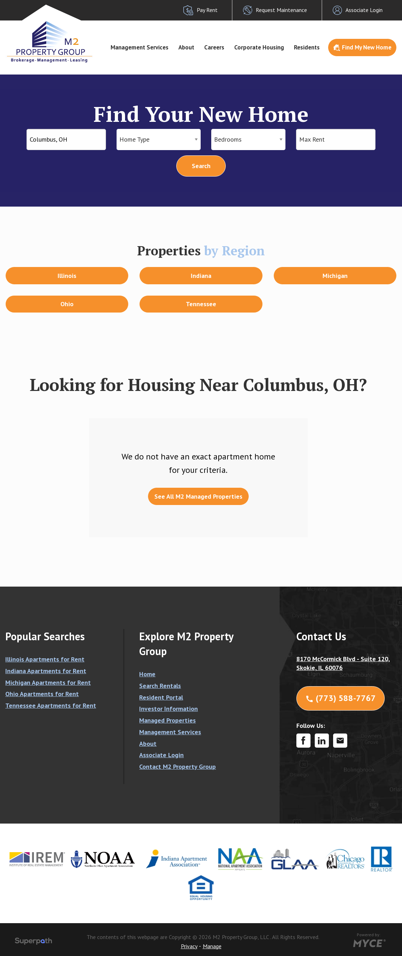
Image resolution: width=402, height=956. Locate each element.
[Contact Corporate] (340, 741)
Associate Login (161, 755)
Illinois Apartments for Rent (44, 659)
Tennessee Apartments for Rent (50, 705)
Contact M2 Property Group (177, 766)
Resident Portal (161, 697)
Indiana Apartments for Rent (45, 671)
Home (147, 674)
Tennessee (201, 304)
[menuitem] (139, 47)
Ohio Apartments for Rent (42, 694)
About (186, 47)
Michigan (335, 276)
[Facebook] (303, 741)
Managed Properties (167, 720)
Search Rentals (160, 686)
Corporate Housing (259, 47)
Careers (214, 47)
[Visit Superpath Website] (33, 942)
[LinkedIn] (322, 741)
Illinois (67, 276)
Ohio (66, 304)
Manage (212, 946)
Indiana (201, 276)
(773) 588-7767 (340, 698)
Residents (307, 47)
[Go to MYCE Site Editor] (368, 942)
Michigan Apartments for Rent (48, 682)
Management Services (140, 47)
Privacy (189, 946)
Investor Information (168, 709)
